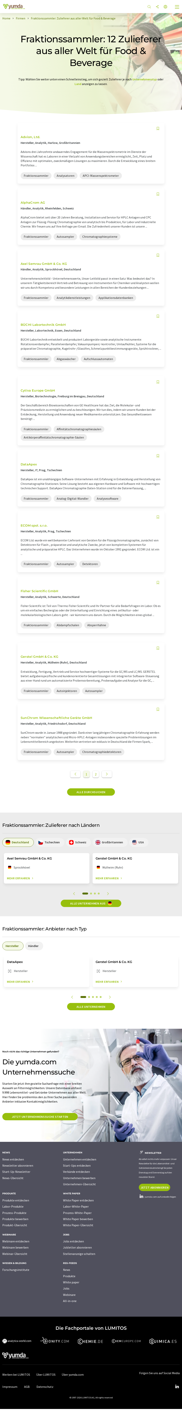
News (66, 1270)
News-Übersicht (13, 1178)
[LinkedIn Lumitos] (177, 1387)
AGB (27, 1387)
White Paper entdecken (78, 1200)
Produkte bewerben (15, 1219)
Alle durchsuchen (91, 792)
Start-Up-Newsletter (16, 1172)
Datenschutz (44, 1387)
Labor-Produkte (13, 1206)
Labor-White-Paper (76, 1206)
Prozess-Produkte (14, 1213)
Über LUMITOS (46, 1374)
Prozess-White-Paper (77, 1213)
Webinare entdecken (15, 1241)
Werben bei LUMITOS (16, 1374)
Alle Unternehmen (91, 1007)
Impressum (9, 1387)
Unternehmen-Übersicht (79, 1184)
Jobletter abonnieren (77, 1247)
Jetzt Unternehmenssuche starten (40, 1117)
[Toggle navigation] (177, 7)
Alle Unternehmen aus (91, 903)
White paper (71, 1282)
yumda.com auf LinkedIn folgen (157, 1196)
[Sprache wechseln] (165, 7)
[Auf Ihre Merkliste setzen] (157, 128)
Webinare (69, 1295)
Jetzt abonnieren (155, 1187)
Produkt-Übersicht (14, 1225)
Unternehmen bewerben (79, 1178)
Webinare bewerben (15, 1247)
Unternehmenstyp (144, 79)
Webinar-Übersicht (14, 1254)
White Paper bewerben (78, 1219)
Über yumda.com (73, 1374)
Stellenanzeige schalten (79, 1254)
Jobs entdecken (73, 1241)
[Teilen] (157, 7)
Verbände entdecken (76, 1172)
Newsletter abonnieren (17, 1165)
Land (78, 84)
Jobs (66, 1288)
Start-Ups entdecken (77, 1165)
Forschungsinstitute (15, 1270)
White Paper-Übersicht (78, 1225)
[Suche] (149, 7)
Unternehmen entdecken (79, 1159)
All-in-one (70, 1301)
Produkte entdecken (15, 1200)
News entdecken (13, 1159)
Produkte (69, 1276)
